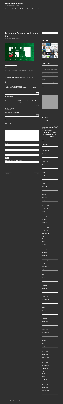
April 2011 (44, 280)
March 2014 (44, 202)
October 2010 (45, 296)
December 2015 (45, 189)
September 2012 (45, 233)
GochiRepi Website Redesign (48, 82)
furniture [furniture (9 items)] (44, 129)
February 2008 (45, 384)
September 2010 (45, 299)
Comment (7, 128)
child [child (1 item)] (49, 124)
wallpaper (33, 8)
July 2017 (44, 164)
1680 (15, 70)
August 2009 (45, 335)
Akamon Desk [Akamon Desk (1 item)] (52, 121)
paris (34, 70)
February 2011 (45, 285)
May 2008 (44, 376)
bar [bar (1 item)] (53, 123)
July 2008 (44, 371)
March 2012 (44, 249)
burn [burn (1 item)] (43, 124)
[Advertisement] (31, 21)
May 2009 (44, 343)
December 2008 (45, 357)
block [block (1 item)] (56, 123)
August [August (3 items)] (51, 123)
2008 (19, 70)
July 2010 (44, 304)
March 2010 (44, 315)
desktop (9, 70)
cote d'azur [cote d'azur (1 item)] (47, 126)
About (28, 8)
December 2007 (45, 390)
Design (9, 38)
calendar (13, 38)
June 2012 (44, 241)
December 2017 (45, 158)
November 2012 (45, 227)
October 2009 (45, 329)
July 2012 (44, 238)
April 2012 (44, 247)
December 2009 (45, 324)
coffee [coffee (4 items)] (54, 124)
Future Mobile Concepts (14, 8)
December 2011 (45, 258)
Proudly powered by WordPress (10, 400)
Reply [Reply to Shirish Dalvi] (37, 115)
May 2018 (44, 153)
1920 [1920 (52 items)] (46, 121)
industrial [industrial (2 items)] (49, 130)
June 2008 (44, 373)
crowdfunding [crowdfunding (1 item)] (51, 126)
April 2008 (44, 379)
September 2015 (45, 191)
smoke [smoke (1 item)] (46, 134)
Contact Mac (39, 8)
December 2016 (45, 178)
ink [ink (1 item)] (51, 130)
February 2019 (45, 147)
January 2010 (45, 321)
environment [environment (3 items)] (53, 127)
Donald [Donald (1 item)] (43, 127)
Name (6, 143)
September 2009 (45, 332)
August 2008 (45, 368)
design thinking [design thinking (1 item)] (55, 126)
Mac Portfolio (23, 8)
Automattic (24, 400)
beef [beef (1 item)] (54, 123)
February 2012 (45, 252)
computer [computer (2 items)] (43, 126)
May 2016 (44, 183)
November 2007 (45, 393)
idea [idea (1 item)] (47, 130)
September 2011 (45, 266)
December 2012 (45, 225)
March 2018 (44, 156)
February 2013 (45, 219)
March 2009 (44, 348)
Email (6, 148)
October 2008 (45, 362)
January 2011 (44, 288)
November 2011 (45, 260)
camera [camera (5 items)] (45, 124)
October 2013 (45, 208)
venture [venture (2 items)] (55, 134)
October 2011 (44, 263)
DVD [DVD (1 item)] (45, 127)
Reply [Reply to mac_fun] (37, 105)
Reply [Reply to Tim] (37, 93)
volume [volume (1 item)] (43, 136)
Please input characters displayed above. (13, 160)
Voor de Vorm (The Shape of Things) (49, 66)
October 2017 (45, 161)
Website (6, 152)
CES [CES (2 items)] (47, 124)
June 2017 (44, 167)
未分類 (6, 38)
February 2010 (45, 318)
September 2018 (45, 150)
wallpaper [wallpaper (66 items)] (48, 136)
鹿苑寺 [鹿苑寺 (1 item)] (53, 136)
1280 (13, 70)
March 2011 (44, 282)
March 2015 (44, 197)
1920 (17, 70)
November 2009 (45, 326)
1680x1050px (8, 64)
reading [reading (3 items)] (43, 134)
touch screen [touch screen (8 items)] (50, 134)
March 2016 (44, 186)
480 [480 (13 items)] (43, 121)
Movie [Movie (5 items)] (53, 132)
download (24, 70)
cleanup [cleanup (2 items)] (51, 124)
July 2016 (44, 180)
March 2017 (44, 172)
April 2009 (44, 346)
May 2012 (44, 244)
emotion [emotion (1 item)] (47, 127)
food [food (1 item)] (56, 127)
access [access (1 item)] (49, 121)
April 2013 (44, 213)
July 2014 (44, 200)
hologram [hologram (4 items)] (44, 130)
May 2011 (44, 277)
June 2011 (44, 274)
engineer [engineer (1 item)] (49, 127)
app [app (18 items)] (48, 123)
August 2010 (44, 302)
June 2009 (44, 340)
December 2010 (45, 291)
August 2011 (44, 269)
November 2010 (45, 293)
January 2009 (45, 354)
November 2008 (45, 359)
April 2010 (44, 313)
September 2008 (45, 365)
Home (6, 8)
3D (11, 70)
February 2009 (45, 351)
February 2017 (45, 175)
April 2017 (44, 169)
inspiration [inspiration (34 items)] (46, 132)
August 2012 (44, 236)
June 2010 (44, 307)
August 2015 (44, 194)
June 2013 (44, 211)
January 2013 (44, 222)
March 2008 (44, 382)
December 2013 (45, 205)
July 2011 (44, 271)
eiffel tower (28, 70)
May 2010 (44, 310)
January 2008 (45, 387)
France (32, 70)
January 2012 (44, 255)
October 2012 (45, 230)
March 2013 (44, 216)
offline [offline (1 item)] (55, 132)
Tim (7, 82)
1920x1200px (14, 64)
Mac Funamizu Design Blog (14, 3)
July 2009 (44, 337)
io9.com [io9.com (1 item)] (51, 132)
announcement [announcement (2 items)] (44, 123)
